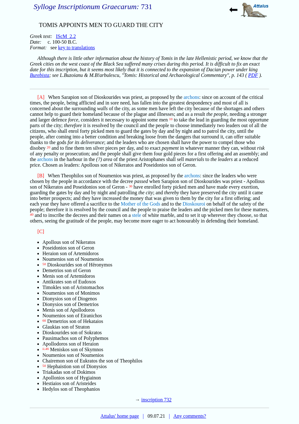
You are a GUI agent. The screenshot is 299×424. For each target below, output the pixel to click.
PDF (253, 75)
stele (136, 215)
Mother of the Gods (140, 204)
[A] (40, 97)
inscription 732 (156, 399)
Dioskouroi (194, 204)
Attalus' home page (119, 416)
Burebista (39, 75)
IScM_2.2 (66, 36)
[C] (40, 231)
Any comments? (189, 416)
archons (191, 97)
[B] (40, 175)
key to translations (76, 47)
